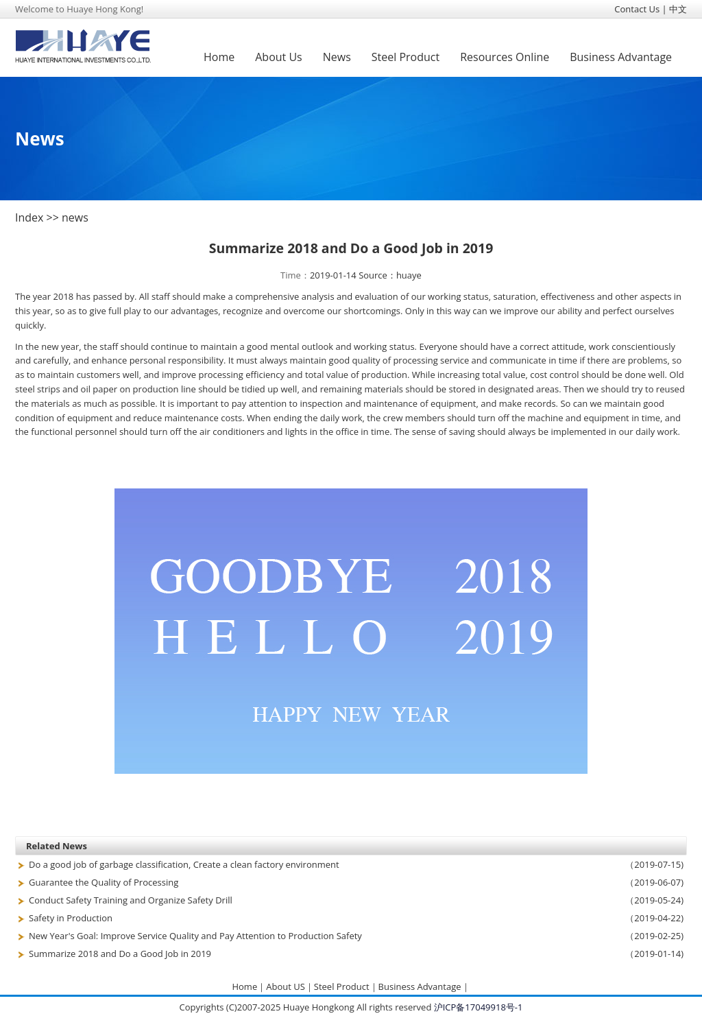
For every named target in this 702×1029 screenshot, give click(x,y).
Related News (56, 846)
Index (29, 217)
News (337, 56)
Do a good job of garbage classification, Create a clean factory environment (184, 864)
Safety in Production (70, 918)
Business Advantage (621, 56)
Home (219, 56)
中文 (678, 9)
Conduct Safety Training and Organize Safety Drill (130, 900)
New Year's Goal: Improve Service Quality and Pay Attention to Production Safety (195, 936)
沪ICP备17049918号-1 (478, 1007)
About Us (278, 56)
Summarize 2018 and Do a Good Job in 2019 (120, 953)
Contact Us (636, 9)
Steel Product (405, 56)
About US (285, 986)
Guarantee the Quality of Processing (103, 882)
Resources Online (504, 56)
